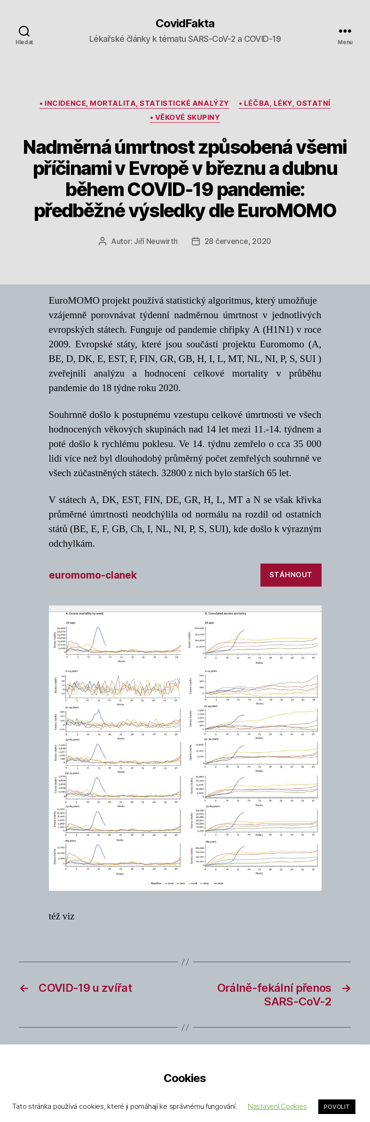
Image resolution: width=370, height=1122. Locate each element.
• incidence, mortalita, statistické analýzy (134, 103)
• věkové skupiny (185, 117)
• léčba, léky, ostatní (285, 103)
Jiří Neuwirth (156, 241)
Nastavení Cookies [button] (277, 1106)
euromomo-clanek (93, 575)
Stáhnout (291, 574)
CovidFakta (185, 23)
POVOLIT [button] (336, 1106)
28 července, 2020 (238, 241)
